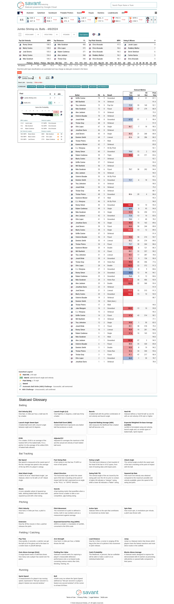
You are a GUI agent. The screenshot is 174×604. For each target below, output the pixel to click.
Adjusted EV (58, 438)
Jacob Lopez (132, 45)
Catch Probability (95, 552)
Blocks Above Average (132, 552)
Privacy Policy (83, 597)
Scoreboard (52, 13)
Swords (57, 489)
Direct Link (21, 82)
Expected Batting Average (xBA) (101, 422)
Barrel (26, 378)
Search (81, 13)
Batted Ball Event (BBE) (63, 422)
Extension (22, 522)
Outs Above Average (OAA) (29, 552)
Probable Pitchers (66, 13)
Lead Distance (94, 539)
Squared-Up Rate (130, 473)
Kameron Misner (81, 144)
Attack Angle (129, 460)
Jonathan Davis (81, 130)
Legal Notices (94, 597)
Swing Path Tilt (95, 473)
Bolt (55, 576)
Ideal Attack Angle (25, 473)
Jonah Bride (80, 119)
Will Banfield (80, 102)
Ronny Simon (27, 45)
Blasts (21, 489)
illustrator (30, 13)
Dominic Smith (81, 137)
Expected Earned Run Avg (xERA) (67, 522)
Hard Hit (26, 375)
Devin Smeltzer (133, 52)
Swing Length (94, 460)
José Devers (27, 52)
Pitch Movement (60, 508)
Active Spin (93, 508)
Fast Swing (27, 380)
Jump (126, 539)
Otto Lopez (62, 48)
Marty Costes (27, 48)
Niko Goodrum (28, 59)
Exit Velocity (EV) (25, 411)
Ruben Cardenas (63, 52)
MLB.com (104, 597)
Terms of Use (71, 597)
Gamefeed (41, 13)
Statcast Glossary (33, 400)
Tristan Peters (81, 141)
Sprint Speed (24, 576)
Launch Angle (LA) (61, 411)
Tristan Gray (62, 59)
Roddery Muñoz (98, 55)
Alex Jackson (62, 55)
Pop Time (22, 539)
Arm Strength (59, 539)
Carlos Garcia (133, 55)
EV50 (21, 438)
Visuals (91, 13)
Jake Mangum (81, 308)
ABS (124, 13)
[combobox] (134, 5)
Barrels (92, 411)
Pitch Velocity (24, 508)
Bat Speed (22, 460)
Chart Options (83, 35)
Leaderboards (113, 13)
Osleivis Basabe (81, 116)
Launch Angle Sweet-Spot (28, 422)
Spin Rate (128, 508)
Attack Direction (60, 473)
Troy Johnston (81, 105)
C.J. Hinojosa (80, 148)
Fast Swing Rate (60, 460)
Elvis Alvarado (98, 45)
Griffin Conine (80, 98)
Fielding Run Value (61, 552)
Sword (25, 383)
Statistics (101, 13)
